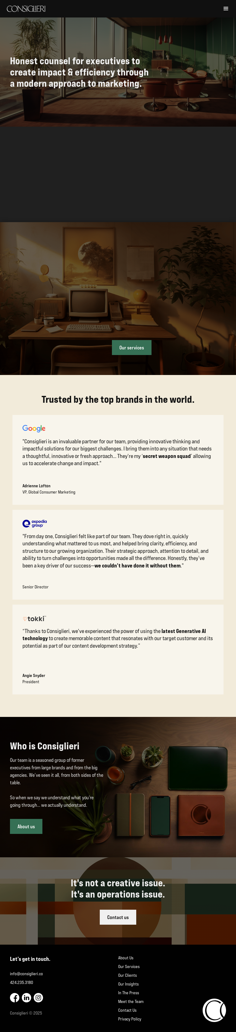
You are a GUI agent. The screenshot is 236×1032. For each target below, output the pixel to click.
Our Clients (127, 975)
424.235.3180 (21, 982)
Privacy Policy (129, 1018)
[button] (226, 8)
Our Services (129, 966)
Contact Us (127, 1010)
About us (26, 826)
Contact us (118, 917)
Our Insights (128, 983)
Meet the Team (130, 1001)
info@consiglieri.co (26, 973)
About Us (125, 957)
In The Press (128, 992)
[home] (112, 9)
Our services (131, 347)
